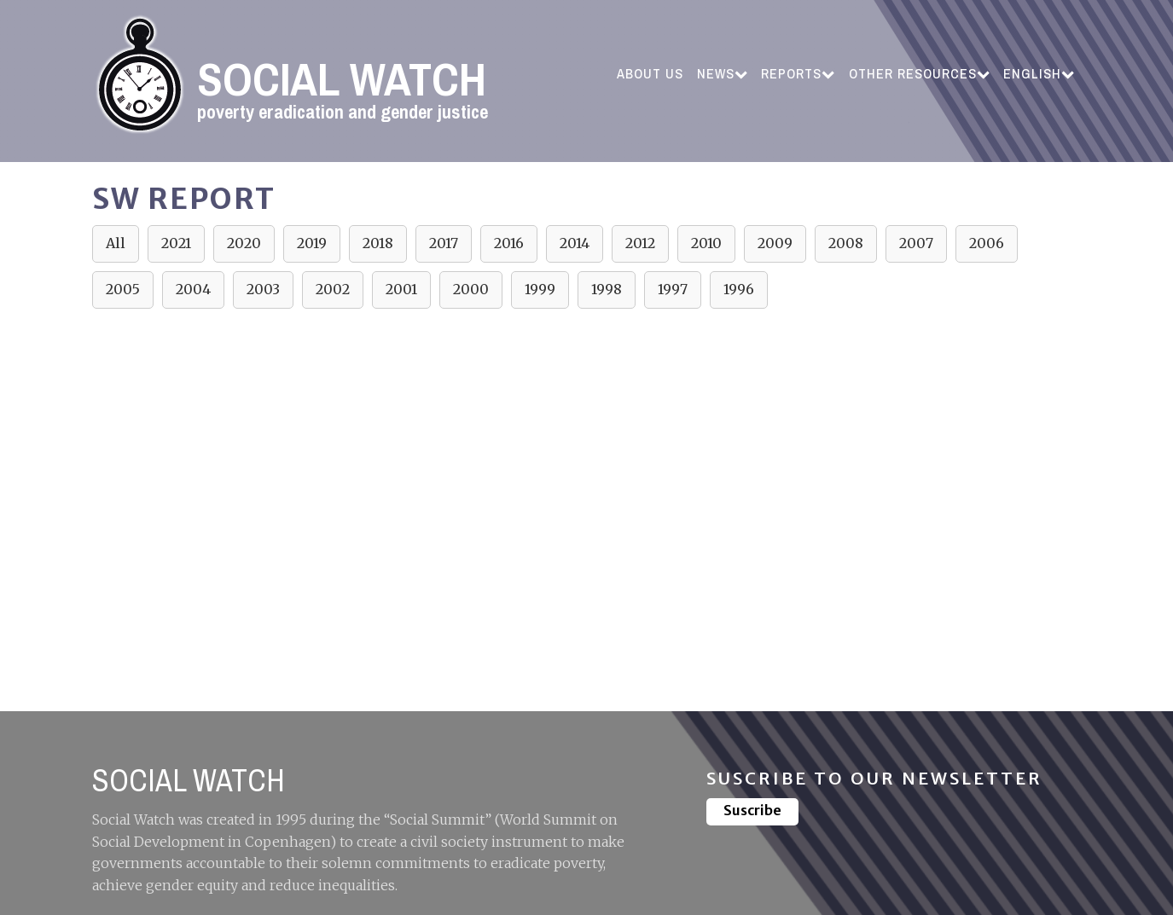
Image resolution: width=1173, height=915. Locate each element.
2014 (574, 243)
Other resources (919, 73)
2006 (986, 243)
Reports (797, 73)
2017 (443, 243)
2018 (378, 243)
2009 (775, 243)
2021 (176, 243)
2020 (244, 243)
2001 (401, 289)
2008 (845, 243)
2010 (706, 243)
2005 (123, 289)
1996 (738, 289)
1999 (540, 289)
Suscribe (752, 810)
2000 (471, 289)
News (722, 73)
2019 (312, 243)
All (115, 243)
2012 (640, 243)
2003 (263, 289)
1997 (673, 289)
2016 (509, 243)
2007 (916, 243)
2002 (333, 289)
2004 (193, 289)
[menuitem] (1038, 74)
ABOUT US (650, 73)
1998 (606, 289)
